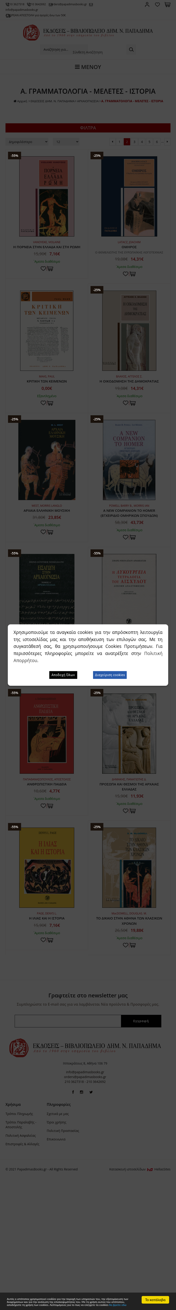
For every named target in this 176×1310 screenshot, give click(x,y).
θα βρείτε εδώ (50, 1304)
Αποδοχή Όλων (63, 675)
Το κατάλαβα (155, 1293)
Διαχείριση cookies (110, 675)
